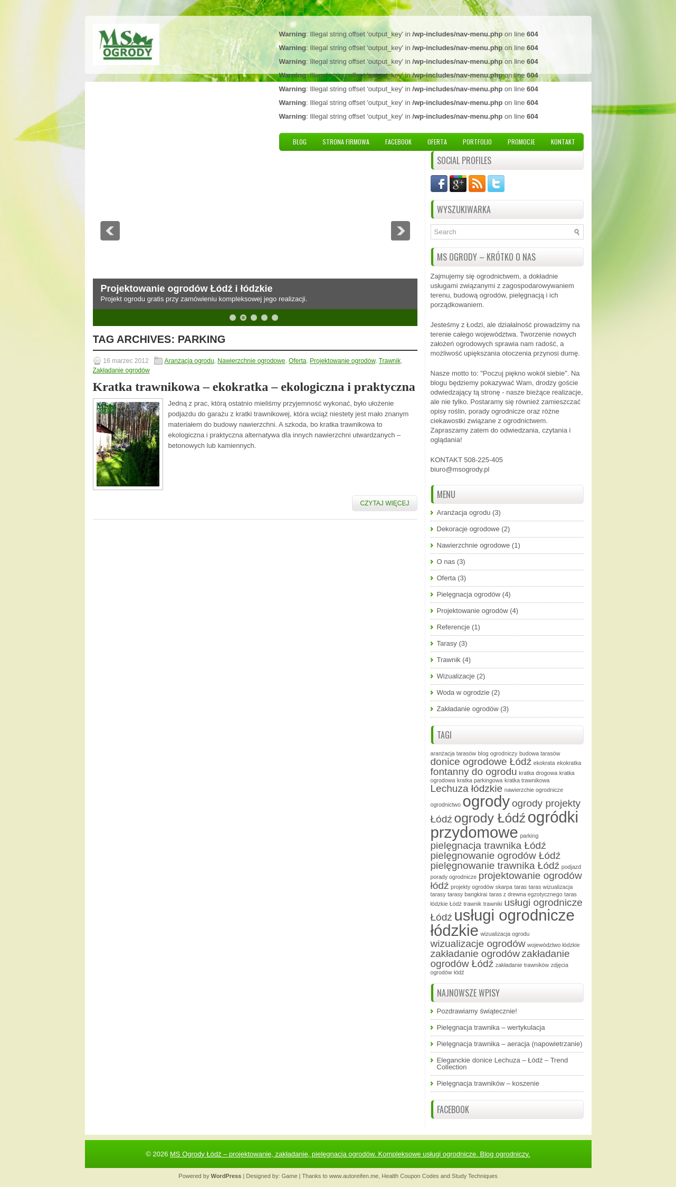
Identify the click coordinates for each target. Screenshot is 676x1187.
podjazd (571, 867)
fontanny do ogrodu (474, 771)
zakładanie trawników (522, 965)
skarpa (504, 887)
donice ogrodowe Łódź (481, 761)
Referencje (453, 627)
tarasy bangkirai (467, 894)
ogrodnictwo (446, 804)
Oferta (437, 141)
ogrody (486, 801)
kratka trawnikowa (526, 780)
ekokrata (544, 763)
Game (290, 1176)
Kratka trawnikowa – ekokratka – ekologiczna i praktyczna (254, 387)
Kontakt (563, 141)
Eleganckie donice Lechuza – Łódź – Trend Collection (502, 1063)
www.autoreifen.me (354, 1176)
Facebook (398, 141)
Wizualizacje (456, 676)
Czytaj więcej (384, 503)
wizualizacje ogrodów (478, 943)
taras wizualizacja (551, 887)
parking (529, 835)
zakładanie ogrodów (475, 953)
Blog (300, 141)
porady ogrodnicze (454, 877)
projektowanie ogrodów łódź (506, 880)
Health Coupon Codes (410, 1176)
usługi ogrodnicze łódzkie (503, 922)
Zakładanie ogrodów (121, 370)
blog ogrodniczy (498, 753)
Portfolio (477, 141)
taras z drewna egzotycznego (526, 894)
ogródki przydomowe (504, 824)
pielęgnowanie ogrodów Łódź (496, 855)
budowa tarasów (539, 753)
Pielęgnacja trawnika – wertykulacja (491, 1027)
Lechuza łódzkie (467, 788)
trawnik (472, 904)
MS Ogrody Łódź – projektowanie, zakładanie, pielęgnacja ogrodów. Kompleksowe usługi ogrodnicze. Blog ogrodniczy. (350, 1154)
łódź (459, 972)
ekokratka (569, 763)
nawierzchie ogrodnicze (533, 790)
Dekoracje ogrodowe (468, 529)
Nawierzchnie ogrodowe (251, 361)
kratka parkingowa (479, 780)
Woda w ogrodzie (463, 692)
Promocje (521, 141)
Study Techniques (475, 1176)
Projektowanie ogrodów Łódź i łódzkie (187, 288)
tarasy (438, 894)
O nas (446, 562)
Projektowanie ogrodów (342, 361)
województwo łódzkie (553, 945)
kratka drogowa (538, 773)
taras (520, 887)
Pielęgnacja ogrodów (469, 594)
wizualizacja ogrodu (504, 934)
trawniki (492, 904)
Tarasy (447, 643)
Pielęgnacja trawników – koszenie (488, 1083)
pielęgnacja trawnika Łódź (488, 845)
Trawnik (390, 361)
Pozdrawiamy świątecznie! (477, 1011)
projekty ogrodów (472, 887)
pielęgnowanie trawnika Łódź (495, 865)
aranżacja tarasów (453, 753)
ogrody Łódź (490, 818)
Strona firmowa (345, 141)
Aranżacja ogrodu (189, 361)
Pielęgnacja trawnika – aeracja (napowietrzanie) (510, 1044)
